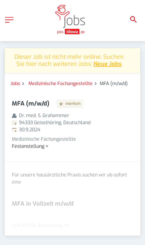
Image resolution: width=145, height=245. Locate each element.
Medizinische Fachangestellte (60, 83)
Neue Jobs (108, 64)
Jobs (15, 83)
